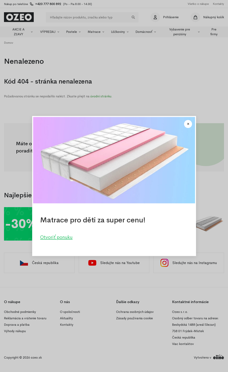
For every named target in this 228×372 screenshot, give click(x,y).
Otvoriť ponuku (56, 237)
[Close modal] (188, 124)
